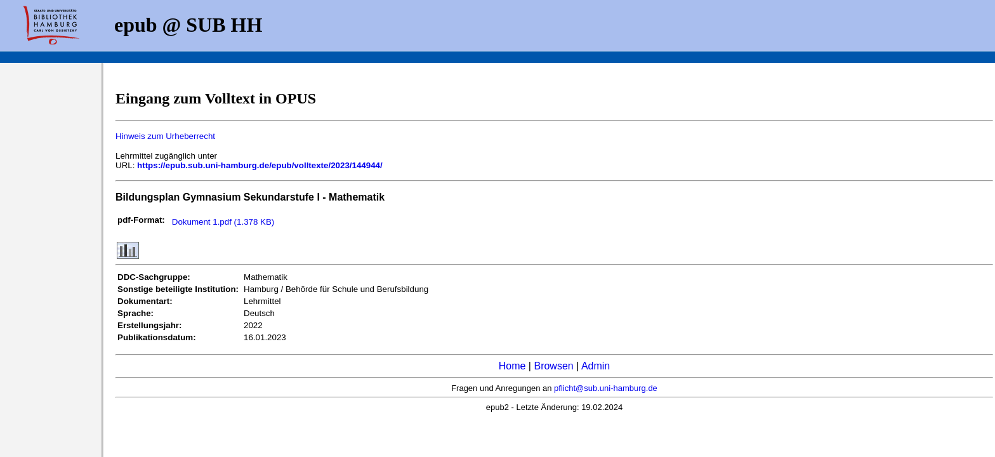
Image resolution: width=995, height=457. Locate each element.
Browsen (553, 366)
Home (512, 366)
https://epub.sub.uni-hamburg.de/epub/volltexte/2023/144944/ (260, 165)
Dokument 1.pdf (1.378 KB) (223, 222)
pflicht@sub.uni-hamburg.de (605, 388)
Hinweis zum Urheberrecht (165, 136)
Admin (595, 366)
